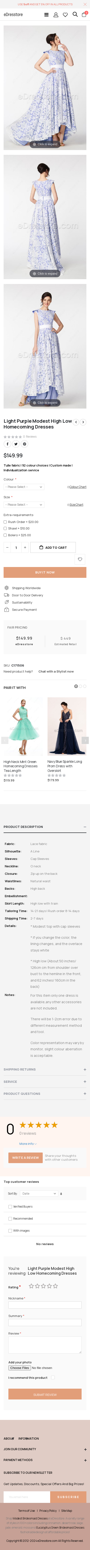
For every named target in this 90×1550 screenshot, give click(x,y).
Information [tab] (23, 1439)
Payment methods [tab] (45, 1460)
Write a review (25, 1157)
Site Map (66, 1511)
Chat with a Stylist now (56, 671)
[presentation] (85, 740)
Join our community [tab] (45, 1449)
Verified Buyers (22, 1206)
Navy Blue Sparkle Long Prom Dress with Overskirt (65, 766)
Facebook (7, 444)
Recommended (23, 1218)
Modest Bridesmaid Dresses (30, 1518)
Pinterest (24, 444)
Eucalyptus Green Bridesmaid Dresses (60, 1527)
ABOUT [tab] (9, 1439)
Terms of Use (26, 1511)
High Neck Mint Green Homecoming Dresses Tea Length (21, 766)
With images (21, 1231)
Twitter (16, 444)
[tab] (45, 827)
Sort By (12, 1194)
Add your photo (20, 1362)
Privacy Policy (48, 1511)
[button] (76, 686)
